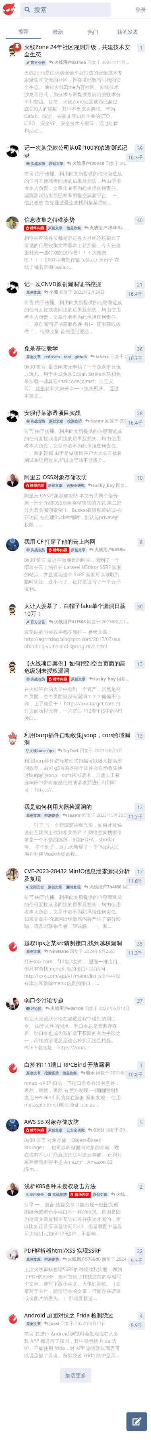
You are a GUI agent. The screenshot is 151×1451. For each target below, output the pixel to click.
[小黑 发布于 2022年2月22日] (12, 416)
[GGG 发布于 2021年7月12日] (12, 810)
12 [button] (140, 807)
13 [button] (140, 664)
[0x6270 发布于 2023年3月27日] (12, 874)
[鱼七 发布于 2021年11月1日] (12, 222)
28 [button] (140, 413)
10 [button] (140, 477)
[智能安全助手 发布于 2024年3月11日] (12, 50)
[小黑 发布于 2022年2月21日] (12, 287)
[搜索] (65, 9)
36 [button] (140, 349)
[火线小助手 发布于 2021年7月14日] (12, 738)
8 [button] (141, 542)
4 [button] (141, 1316)
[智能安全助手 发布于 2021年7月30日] (12, 609)
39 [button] (140, 148)
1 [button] (141, 47)
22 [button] (140, 1251)
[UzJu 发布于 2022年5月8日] (12, 1189)
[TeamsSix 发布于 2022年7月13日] (12, 544)
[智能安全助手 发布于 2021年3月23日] (12, 666)
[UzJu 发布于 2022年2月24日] (12, 480)
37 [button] (140, 1001)
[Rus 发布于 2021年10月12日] (12, 1253)
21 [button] (140, 284)
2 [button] (141, 1186)
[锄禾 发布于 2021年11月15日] (12, 1067)
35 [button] (140, 943)
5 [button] (141, 1122)
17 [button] (140, 871)
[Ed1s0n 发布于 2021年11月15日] (12, 351)
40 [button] (140, 220)
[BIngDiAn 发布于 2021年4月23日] (12, 946)
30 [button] (140, 606)
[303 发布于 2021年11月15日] (12, 1003)
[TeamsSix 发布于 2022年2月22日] (12, 1125)
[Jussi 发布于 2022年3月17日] (12, 1318)
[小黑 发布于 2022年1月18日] (12, 150)
